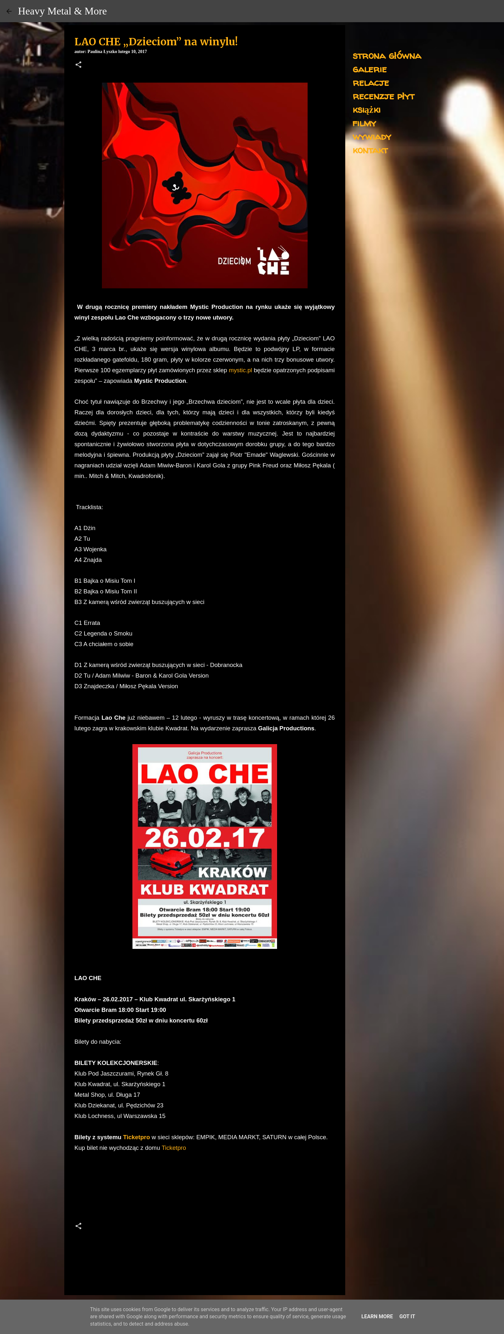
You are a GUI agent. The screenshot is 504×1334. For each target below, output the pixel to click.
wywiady (372, 136)
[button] (78, 65)
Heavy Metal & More (62, 11)
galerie (370, 68)
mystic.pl (240, 370)
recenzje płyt (383, 95)
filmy (364, 122)
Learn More (377, 1316)
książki (367, 109)
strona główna (387, 55)
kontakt (370, 149)
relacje (371, 82)
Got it (407, 1316)
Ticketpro (136, 1137)
